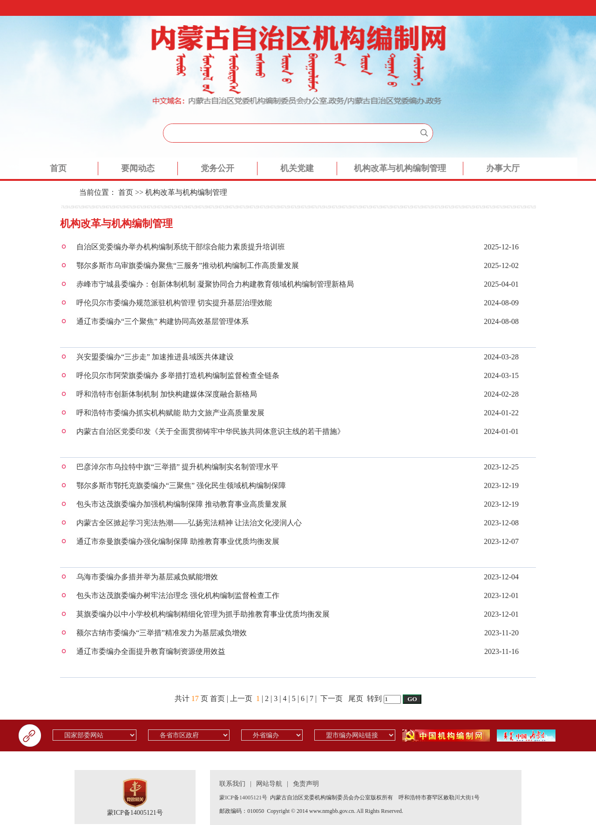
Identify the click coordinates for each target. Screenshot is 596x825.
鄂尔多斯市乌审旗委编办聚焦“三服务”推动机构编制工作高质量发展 (187, 265)
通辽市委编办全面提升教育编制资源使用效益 (150, 651)
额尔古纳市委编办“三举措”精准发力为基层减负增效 (161, 633)
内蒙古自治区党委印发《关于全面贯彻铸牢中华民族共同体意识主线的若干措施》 (210, 431)
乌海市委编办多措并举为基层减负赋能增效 (147, 577)
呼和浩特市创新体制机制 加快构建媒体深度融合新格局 (166, 394)
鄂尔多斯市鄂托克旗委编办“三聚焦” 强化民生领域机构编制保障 (181, 485)
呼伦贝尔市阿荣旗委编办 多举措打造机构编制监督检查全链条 (177, 375)
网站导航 (269, 783)
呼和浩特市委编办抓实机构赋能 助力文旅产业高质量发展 (170, 413)
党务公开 (217, 168)
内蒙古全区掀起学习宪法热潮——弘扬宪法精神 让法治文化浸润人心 (189, 523)
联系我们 (232, 783)
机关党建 (297, 168)
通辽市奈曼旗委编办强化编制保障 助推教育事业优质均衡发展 (177, 541)
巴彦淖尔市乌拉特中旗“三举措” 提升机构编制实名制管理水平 (177, 467)
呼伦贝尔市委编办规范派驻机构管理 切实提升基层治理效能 (174, 303)
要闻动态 (138, 168)
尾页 (355, 698)
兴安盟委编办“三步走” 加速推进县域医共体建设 (155, 357)
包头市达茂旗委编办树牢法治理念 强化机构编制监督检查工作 (177, 595)
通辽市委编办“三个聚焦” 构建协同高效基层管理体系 (162, 321)
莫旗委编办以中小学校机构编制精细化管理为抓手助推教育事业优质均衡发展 (203, 614)
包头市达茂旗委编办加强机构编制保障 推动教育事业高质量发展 (181, 504)
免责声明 (306, 783)
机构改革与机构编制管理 (400, 168)
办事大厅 (503, 168)
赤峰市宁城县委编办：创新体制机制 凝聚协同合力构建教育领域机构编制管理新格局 (215, 284)
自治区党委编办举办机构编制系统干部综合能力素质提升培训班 (180, 247)
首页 (58, 168)
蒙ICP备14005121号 (135, 812)
